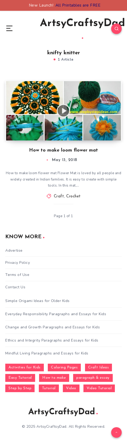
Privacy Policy (17, 262)
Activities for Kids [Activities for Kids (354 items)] (24, 367)
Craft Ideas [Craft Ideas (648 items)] (98, 367)
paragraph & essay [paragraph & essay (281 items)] (93, 378)
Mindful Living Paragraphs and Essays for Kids (46, 353)
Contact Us (15, 287)
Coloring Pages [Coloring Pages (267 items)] (64, 367)
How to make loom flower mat (63, 150)
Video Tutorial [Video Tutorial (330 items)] (99, 388)
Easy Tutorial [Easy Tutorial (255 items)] (20, 378)
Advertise (14, 250)
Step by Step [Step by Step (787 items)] (19, 388)
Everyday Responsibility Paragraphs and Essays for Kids (55, 314)
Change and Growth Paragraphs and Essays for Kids (52, 327)
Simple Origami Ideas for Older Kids (37, 300)
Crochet (73, 196)
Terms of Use (17, 274)
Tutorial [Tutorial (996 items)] (49, 388)
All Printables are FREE (78, 5)
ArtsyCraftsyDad (82, 28)
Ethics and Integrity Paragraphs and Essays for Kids (51, 340)
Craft (59, 196)
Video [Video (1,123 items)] (71, 388)
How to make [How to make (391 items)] (54, 378)
